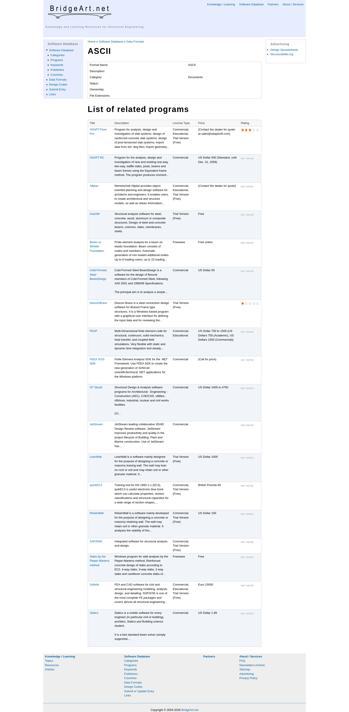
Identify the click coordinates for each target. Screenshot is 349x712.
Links (52, 94)
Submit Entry (57, 89)
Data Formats (58, 79)
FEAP (93, 331)
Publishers (57, 69)
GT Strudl (96, 387)
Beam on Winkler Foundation (97, 246)
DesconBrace (98, 303)
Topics (49, 660)
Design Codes (58, 84)
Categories (58, 55)
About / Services (293, 4)
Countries (57, 74)
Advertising (246, 673)
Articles (50, 669)
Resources (52, 665)
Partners (273, 4)
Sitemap (244, 669)
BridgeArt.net (189, 710)
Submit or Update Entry (139, 691)
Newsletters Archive (252, 665)
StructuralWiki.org (281, 54)
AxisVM (94, 214)
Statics (94, 612)
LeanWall (96, 456)
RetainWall (96, 513)
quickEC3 (96, 485)
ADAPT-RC (97, 157)
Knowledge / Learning (221, 4)
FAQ (242, 660)
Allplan (94, 185)
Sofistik (94, 584)
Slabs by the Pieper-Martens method (100, 561)
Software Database (251, 4)
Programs (57, 60)
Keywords (57, 65)
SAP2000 (96, 541)
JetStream (96, 424)
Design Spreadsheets (284, 49)
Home (91, 41)
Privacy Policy (248, 678)
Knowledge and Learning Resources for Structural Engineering (94, 26)
